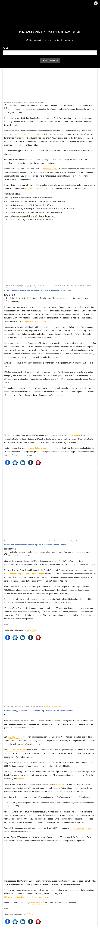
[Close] (96, 3)
